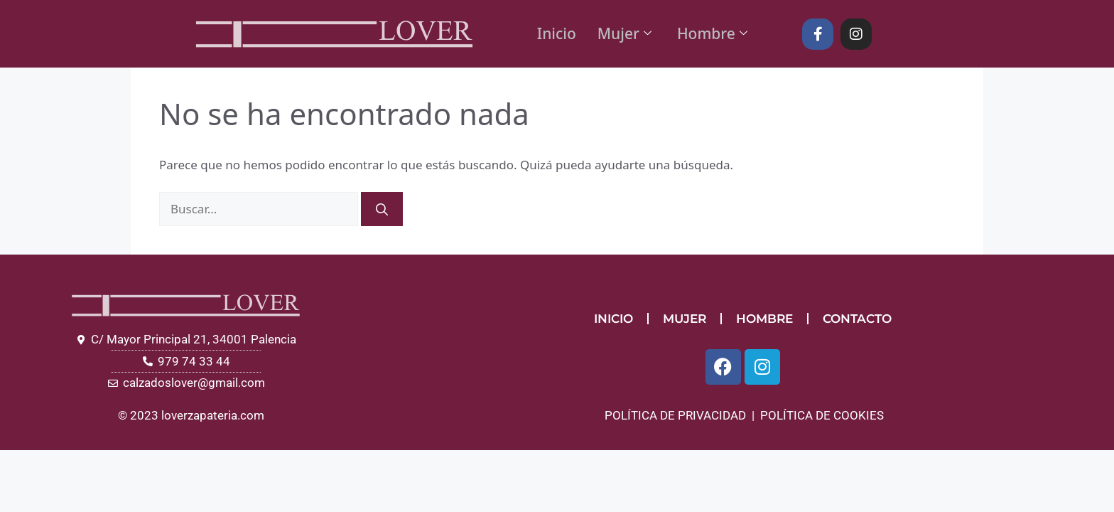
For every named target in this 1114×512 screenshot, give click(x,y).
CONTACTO (857, 318)
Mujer (624, 33)
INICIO (613, 318)
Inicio (556, 33)
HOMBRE (764, 318)
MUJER (684, 318)
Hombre (712, 33)
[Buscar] (382, 209)
